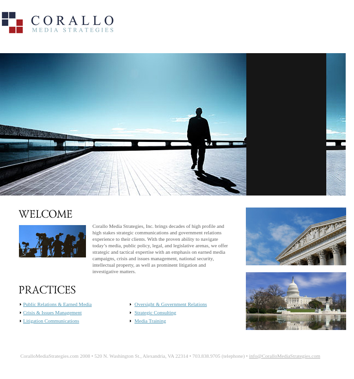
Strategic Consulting (155, 312)
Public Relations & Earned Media (57, 304)
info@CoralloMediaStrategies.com (284, 356)
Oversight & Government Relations (170, 304)
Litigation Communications (51, 321)
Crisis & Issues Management (52, 312)
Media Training (150, 321)
